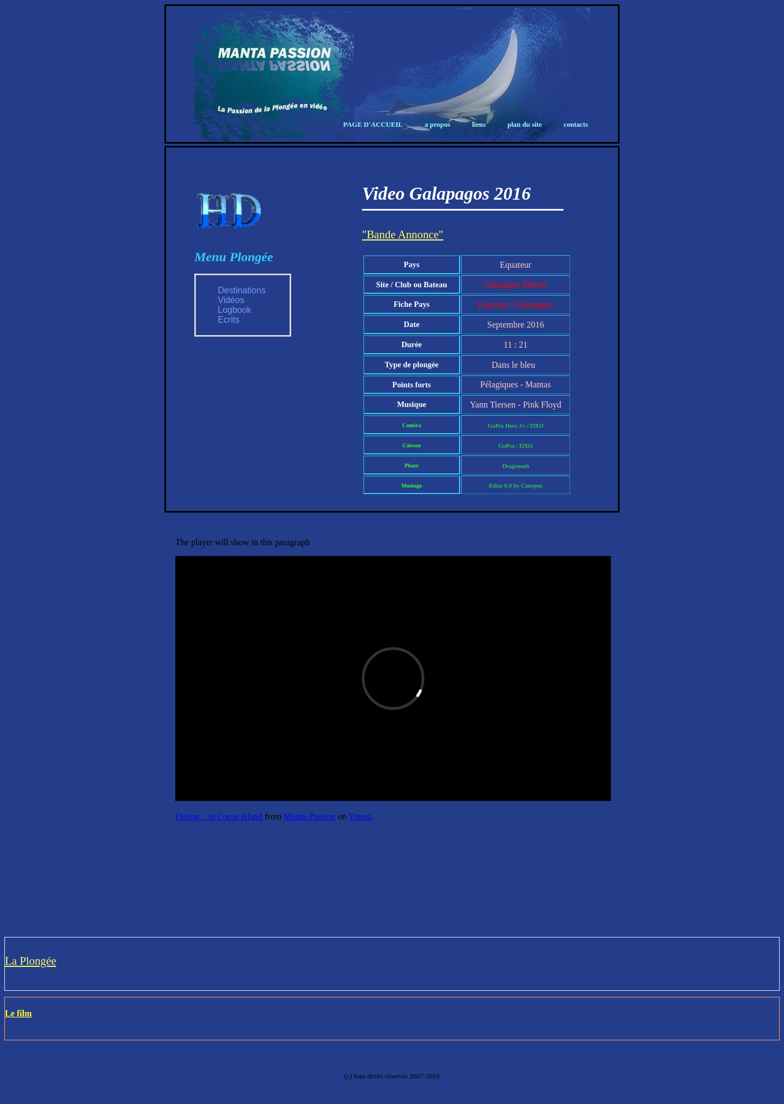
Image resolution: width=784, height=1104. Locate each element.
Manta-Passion (309, 816)
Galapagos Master (515, 284)
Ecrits (229, 319)
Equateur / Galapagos (515, 304)
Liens (479, 124)
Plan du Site (524, 124)
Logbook (234, 309)
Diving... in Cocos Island (218, 816)
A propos (437, 124)
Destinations (242, 290)
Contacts (576, 124)
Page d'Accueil (373, 124)
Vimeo (360, 816)
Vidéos (231, 300)
